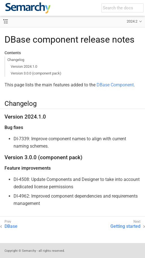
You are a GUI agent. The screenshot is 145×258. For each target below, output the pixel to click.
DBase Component (115, 85)
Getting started (125, 226)
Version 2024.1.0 (24, 66)
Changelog (15, 60)
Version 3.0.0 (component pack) (36, 73)
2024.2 (132, 21)
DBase (11, 226)
